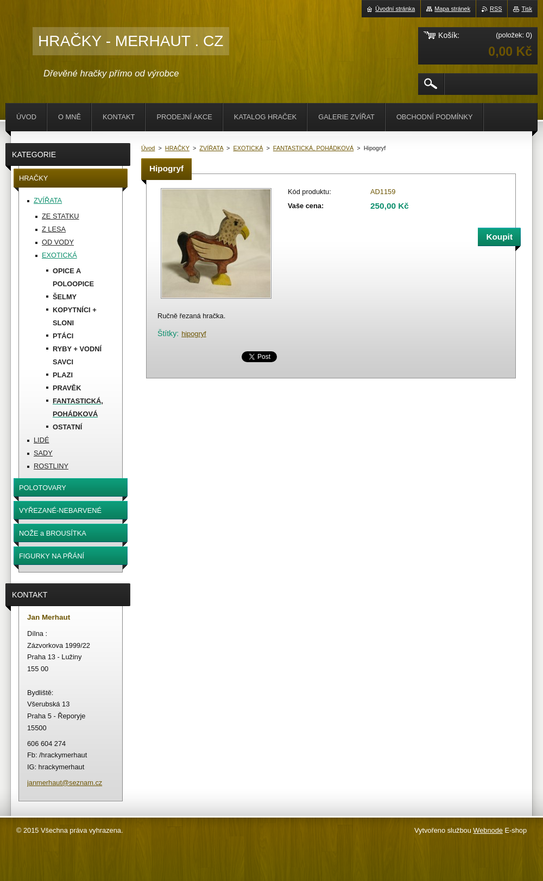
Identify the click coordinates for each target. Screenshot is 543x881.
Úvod (148, 148)
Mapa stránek (452, 8)
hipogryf (193, 334)
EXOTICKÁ (248, 148)
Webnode (488, 830)
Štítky (166, 333)
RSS (496, 8)
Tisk (526, 8)
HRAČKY (177, 148)
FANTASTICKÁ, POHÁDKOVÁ (313, 148)
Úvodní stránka (395, 8)
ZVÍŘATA (211, 148)
